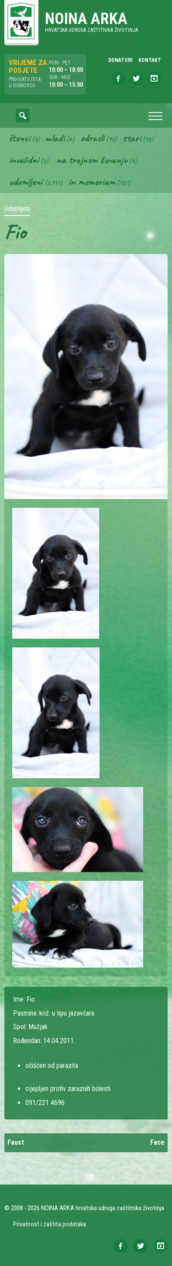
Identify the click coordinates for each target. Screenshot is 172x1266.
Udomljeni (26, 181)
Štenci (19, 137)
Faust (15, 1142)
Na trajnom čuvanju (91, 159)
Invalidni (24, 159)
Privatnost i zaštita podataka (49, 1224)
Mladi (55, 137)
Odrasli (92, 137)
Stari (132, 137)
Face (157, 1142)
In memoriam (92, 181)
